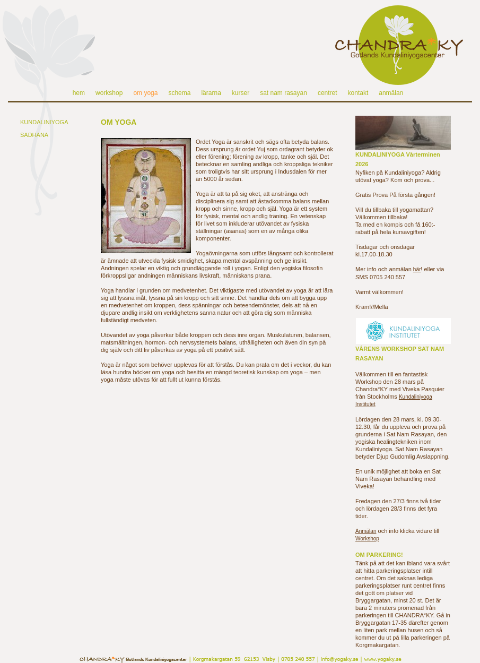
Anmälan (365, 531)
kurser (240, 93)
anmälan (391, 93)
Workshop (367, 538)
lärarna (211, 93)
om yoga (145, 93)
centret (327, 93)
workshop (109, 93)
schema (179, 93)
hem (79, 93)
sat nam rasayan (283, 93)
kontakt (358, 93)
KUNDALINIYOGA (44, 122)
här (417, 269)
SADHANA (34, 135)
